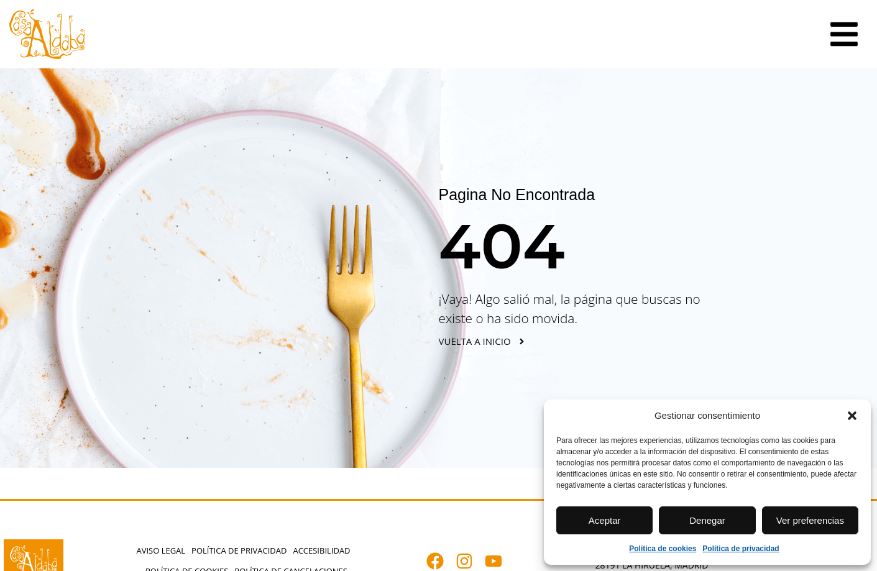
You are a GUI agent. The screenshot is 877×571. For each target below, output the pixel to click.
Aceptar (605, 520)
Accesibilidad (321, 550)
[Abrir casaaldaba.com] (47, 34)
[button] (852, 415)
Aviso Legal (160, 550)
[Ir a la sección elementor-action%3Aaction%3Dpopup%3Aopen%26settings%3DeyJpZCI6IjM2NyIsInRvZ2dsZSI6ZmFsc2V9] (844, 34)
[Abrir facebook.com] (441, 561)
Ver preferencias (810, 520)
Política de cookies (662, 548)
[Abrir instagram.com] (470, 561)
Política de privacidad (740, 548)
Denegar (707, 520)
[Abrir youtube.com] (499, 561)
